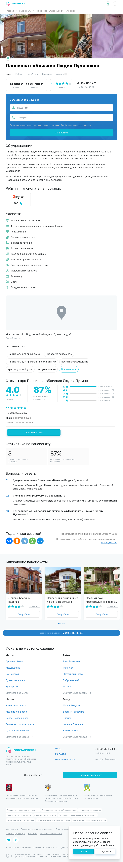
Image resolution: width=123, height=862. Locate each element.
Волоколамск (70, 730)
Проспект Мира (14, 661)
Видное (67, 717)
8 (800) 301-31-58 (106, 749)
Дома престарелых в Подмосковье (53, 820)
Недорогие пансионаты (59, 353)
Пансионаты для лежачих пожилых (23, 810)
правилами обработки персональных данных (70, 125)
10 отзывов (112, 606)
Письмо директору (15, 833)
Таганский (68, 667)
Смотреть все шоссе (17, 736)
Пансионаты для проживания (24, 353)
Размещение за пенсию (45, 815)
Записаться (61, 132)
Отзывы (61, 74)
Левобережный (71, 661)
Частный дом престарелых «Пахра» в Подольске (100, 600)
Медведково (13, 667)
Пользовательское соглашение (36, 829)
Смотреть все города (75, 736)
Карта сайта (12, 829)
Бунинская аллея (15, 680)
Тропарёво (12, 686)
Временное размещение (74, 361)
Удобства (33, 74)
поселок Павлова (73, 724)
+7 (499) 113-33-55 (86, 83)
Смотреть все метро (17, 692)
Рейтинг (19, 74)
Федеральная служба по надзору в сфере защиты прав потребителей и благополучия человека (61, 793)
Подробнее (23, 614)
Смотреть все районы (75, 692)
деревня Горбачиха (73, 711)
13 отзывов (34, 606)
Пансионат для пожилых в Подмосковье (78, 815)
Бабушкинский (71, 680)
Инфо (8, 74)
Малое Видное (71, 705)
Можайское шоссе (16, 711)
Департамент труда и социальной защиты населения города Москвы (22, 791)
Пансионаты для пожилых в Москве (89, 820)
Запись (61, 633)
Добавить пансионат (90, 774)
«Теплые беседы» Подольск (19, 599)
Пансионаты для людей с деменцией (59, 810)
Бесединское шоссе (17, 717)
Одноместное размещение (19, 815)
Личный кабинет (33, 774)
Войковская (12, 673)
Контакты (47, 74)
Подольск (16, 338)
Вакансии (32, 833)
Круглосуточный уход (20, 369)
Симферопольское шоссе (20, 724)
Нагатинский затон (73, 673)
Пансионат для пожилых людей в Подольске (62, 599)
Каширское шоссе (16, 705)
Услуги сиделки (47, 369)
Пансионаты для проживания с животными (32, 361)
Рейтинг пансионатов (51, 833)
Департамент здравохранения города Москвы (98, 791)
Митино (67, 686)
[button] (58, 623)
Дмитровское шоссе (17, 730)
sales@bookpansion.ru (105, 759)
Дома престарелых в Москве (20, 820)
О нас (58, 748)
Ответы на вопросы (65, 759)
